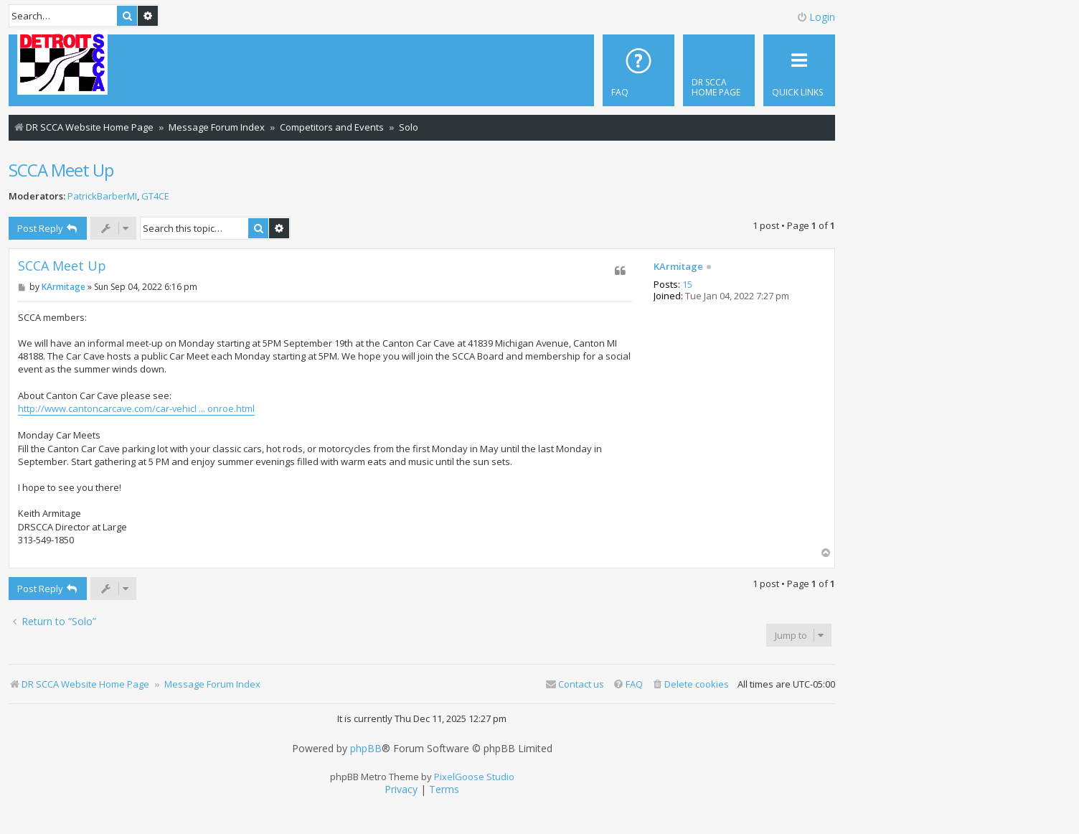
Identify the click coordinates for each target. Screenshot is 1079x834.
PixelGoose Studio (474, 776)
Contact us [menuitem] (574, 684)
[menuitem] (719, 70)
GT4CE (155, 196)
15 (687, 285)
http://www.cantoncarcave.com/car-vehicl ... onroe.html (136, 408)
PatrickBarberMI (102, 196)
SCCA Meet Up (61, 170)
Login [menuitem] (815, 17)
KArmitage (678, 267)
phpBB (366, 748)
